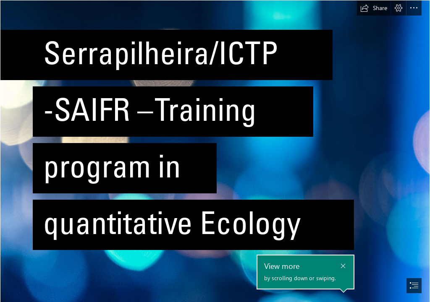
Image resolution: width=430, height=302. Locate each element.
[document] (215, 151)
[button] (374, 8)
